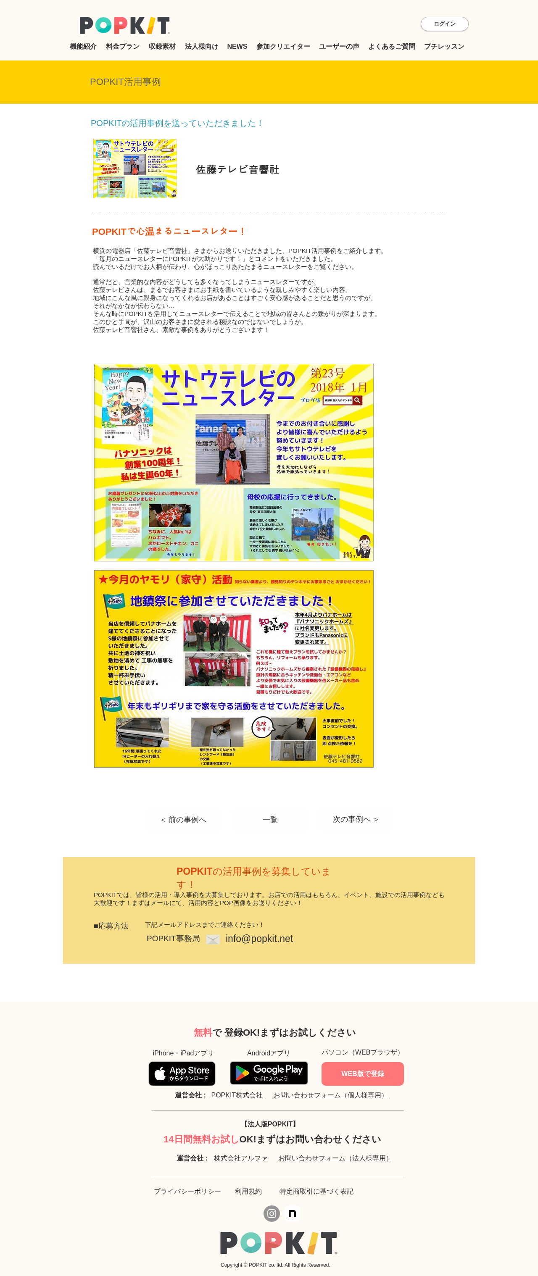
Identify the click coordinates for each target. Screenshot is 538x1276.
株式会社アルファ (241, 1158)
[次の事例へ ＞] (356, 820)
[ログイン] (445, 24)
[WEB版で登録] (363, 1074)
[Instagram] (272, 1213)
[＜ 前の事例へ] (182, 820)
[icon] (292, 1213)
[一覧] (270, 820)
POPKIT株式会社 (237, 1095)
